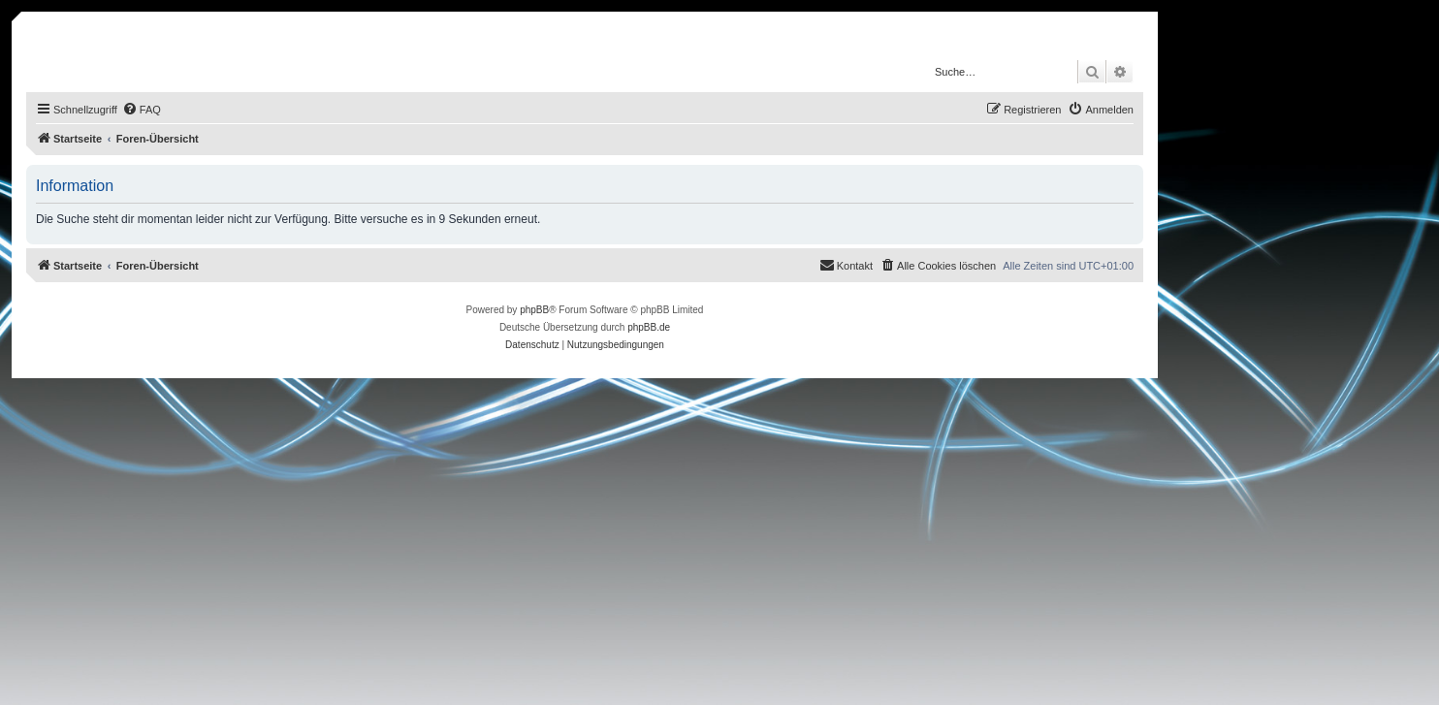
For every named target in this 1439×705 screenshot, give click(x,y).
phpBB (534, 309)
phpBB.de (648, 327)
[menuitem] (141, 109)
